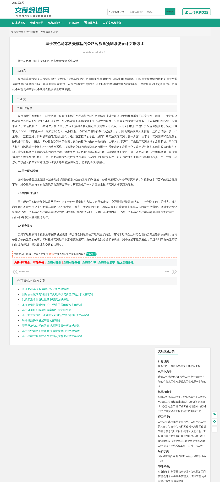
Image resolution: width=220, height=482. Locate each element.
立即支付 (91, 269)
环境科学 (173, 302)
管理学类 (163, 155)
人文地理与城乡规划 (184, 282)
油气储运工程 (196, 115)
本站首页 (18, 22)
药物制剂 (186, 348)
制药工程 (190, 343)
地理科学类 (165, 277)
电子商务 (180, 145)
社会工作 (178, 383)
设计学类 (163, 358)
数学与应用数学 (183, 130)
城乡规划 (201, 262)
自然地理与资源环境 (184, 287)
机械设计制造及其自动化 (184, 90)
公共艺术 (174, 373)
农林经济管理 (176, 394)
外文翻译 (163, 421)
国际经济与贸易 (166, 145)
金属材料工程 (182, 231)
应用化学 (180, 343)
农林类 (162, 389)
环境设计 (163, 363)
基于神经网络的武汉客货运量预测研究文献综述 (51, 346)
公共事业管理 (178, 165)
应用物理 (173, 111)
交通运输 (45, 32)
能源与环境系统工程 (174, 135)
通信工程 (163, 66)
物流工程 (163, 333)
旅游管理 (178, 170)
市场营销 (163, 160)
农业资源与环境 (177, 398)
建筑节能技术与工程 (192, 125)
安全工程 (178, 317)
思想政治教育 (165, 383)
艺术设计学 (174, 363)
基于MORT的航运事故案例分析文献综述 (46, 325)
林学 (165, 394)
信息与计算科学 (174, 120)
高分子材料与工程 (193, 226)
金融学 (189, 145)
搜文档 (170, 11)
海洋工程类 (165, 237)
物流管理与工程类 (169, 328)
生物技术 (201, 343)
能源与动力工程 (187, 111)
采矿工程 (188, 317)
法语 (186, 181)
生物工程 (176, 353)
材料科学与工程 (166, 217)
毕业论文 (163, 404)
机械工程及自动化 (178, 86)
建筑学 (161, 262)
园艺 (160, 394)
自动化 (174, 115)
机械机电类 (165, 81)
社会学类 (163, 378)
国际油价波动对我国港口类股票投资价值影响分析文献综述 (58, 309)
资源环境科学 (173, 307)
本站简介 (154, 446)
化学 (184, 353)
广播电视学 (185, 185)
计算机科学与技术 (178, 55)
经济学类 (163, 140)
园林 (186, 394)
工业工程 (183, 95)
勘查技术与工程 (184, 322)
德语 (175, 185)
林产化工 (202, 353)
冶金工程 (170, 322)
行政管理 (168, 170)
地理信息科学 (165, 282)
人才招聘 (172, 446)
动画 (204, 363)
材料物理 (173, 222)
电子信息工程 (183, 70)
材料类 (162, 212)
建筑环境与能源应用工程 (192, 257)
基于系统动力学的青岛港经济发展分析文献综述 (51, 341)
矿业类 (162, 312)
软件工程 (163, 55)
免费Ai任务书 (55, 22)
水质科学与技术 (187, 302)
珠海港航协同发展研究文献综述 (41, 335)
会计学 (167, 165)
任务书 (162, 427)
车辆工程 (163, 86)
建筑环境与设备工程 (179, 267)
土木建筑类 (165, 252)
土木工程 (173, 257)
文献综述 (163, 415)
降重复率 (91, 22)
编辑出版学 (177, 181)
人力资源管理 (193, 165)
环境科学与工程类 (169, 297)
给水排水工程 (170, 271)
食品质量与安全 (166, 348)
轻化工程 (166, 353)
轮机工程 (183, 115)
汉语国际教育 (165, 185)
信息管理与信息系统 (189, 160)
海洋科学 (166, 246)
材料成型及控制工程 (186, 217)
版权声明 (190, 446)
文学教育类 (165, 176)
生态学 (164, 398)
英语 (168, 181)
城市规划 (163, 267)
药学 (177, 348)
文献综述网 (17, 32)
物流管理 (173, 333)
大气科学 (168, 287)
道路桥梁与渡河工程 (179, 206)
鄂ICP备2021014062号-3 (124, 478)
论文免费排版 (112, 22)
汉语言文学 (197, 185)
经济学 (197, 145)
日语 (204, 181)
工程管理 (190, 262)
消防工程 (198, 317)
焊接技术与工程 (171, 100)
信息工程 (170, 70)
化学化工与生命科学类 (171, 338)
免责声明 (154, 451)
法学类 (162, 191)
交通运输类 (32, 32)
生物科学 (192, 353)
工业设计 (196, 363)
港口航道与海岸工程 (179, 242)
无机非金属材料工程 (189, 222)
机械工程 (186, 100)
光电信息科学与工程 (179, 66)
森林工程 (194, 394)
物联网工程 (194, 55)
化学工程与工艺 (166, 343)
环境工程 (163, 302)
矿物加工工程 (165, 317)
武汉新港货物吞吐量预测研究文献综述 (45, 314)
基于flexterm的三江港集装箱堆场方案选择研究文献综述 (56, 330)
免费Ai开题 (36, 22)
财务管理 (173, 160)
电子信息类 (165, 61)
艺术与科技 (179, 368)
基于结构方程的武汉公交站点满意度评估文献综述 (52, 351)
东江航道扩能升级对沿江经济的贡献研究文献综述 (52, 320)
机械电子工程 (195, 86)
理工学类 (163, 106)
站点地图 (144, 478)
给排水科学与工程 (175, 262)
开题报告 (163, 410)
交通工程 (195, 206)
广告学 (161, 181)
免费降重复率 (106, 278)
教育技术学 (196, 181)
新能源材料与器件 (173, 226)
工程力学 (163, 111)
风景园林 (190, 368)
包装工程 (173, 95)
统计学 (187, 120)
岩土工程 (163, 257)
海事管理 (163, 242)
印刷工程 (196, 100)
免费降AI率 (89, 278)
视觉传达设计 (165, 368)
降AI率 (73, 22)
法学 (160, 196)
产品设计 (186, 363)
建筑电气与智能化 (170, 125)
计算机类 (163, 50)
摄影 (165, 373)
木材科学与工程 (194, 135)
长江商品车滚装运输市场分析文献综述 (45, 304)
